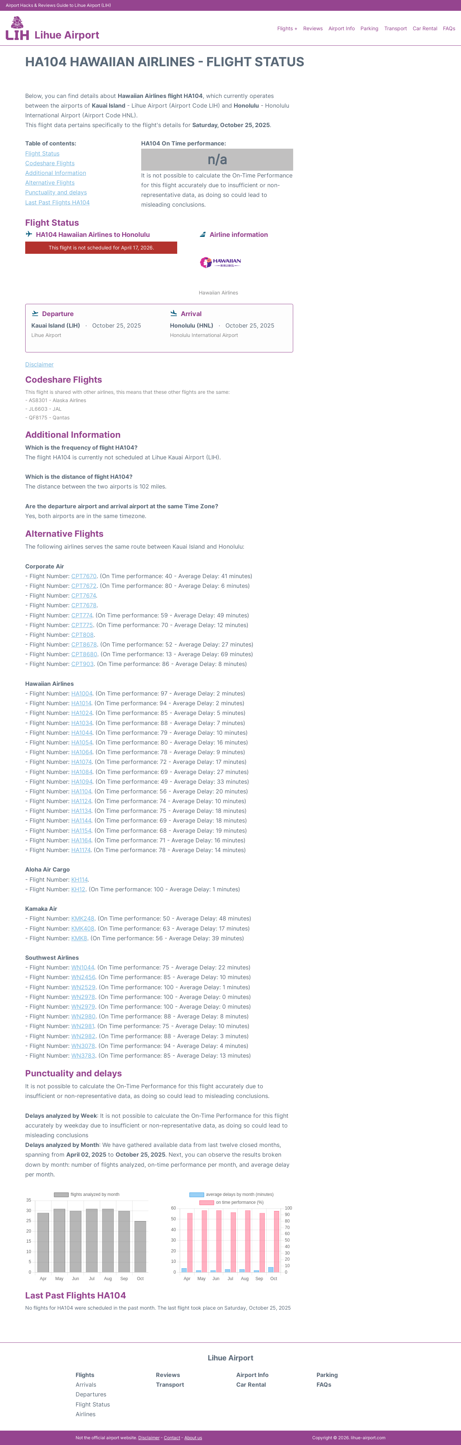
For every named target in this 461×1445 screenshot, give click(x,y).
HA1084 (81, 771)
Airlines (85, 1414)
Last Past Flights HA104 (57, 202)
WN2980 (83, 1016)
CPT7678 (84, 605)
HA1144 (81, 820)
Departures (91, 1394)
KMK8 (79, 938)
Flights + (287, 28)
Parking (370, 28)
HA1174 (80, 850)
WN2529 (83, 987)
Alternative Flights (50, 182)
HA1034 (81, 722)
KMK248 (82, 918)
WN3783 (83, 1055)
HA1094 (81, 781)
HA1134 (81, 810)
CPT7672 (84, 585)
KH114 (79, 879)
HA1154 (81, 830)
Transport (395, 28)
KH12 (78, 889)
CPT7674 (83, 595)
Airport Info (341, 28)
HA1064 (81, 752)
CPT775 (82, 625)
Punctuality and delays (56, 192)
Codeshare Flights (50, 163)
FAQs (449, 28)
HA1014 (81, 703)
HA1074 (81, 761)
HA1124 (81, 801)
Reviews (313, 28)
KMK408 (82, 928)
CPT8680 (84, 654)
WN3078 (83, 1045)
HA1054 (81, 742)
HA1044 (81, 732)
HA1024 (81, 712)
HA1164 (81, 840)
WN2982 (83, 1036)
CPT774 (81, 615)
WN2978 (83, 996)
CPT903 (82, 663)
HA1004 (81, 693)
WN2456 (83, 977)
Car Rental (425, 28)
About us (193, 1437)
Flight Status (42, 153)
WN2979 (83, 1006)
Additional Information (55, 172)
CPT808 (82, 634)
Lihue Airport (67, 35)
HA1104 (81, 791)
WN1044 (82, 967)
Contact (172, 1437)
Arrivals (86, 1384)
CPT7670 (84, 576)
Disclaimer (149, 1437)
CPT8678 (84, 644)
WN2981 (82, 1026)
